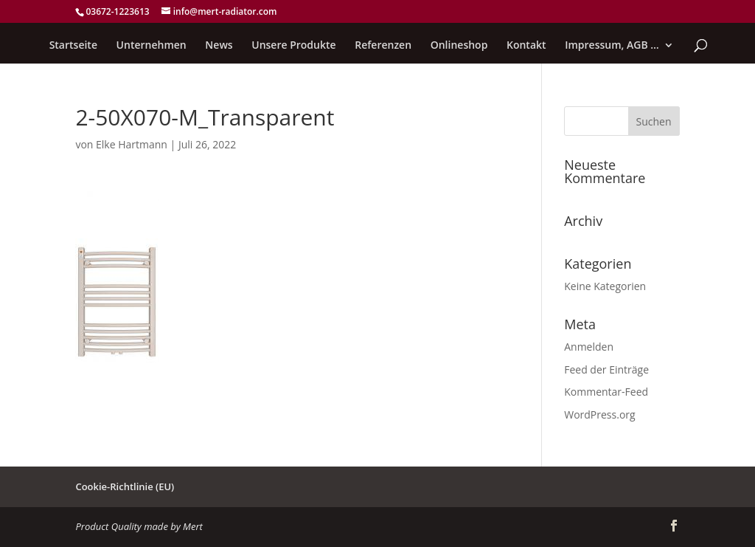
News (218, 46)
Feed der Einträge (606, 369)
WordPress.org (599, 414)
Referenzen (383, 46)
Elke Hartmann (131, 144)
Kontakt (526, 46)
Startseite (73, 46)
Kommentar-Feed (606, 392)
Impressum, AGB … (612, 46)
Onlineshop (459, 46)
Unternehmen (151, 46)
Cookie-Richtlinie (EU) (124, 486)
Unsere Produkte (293, 46)
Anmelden (588, 347)
